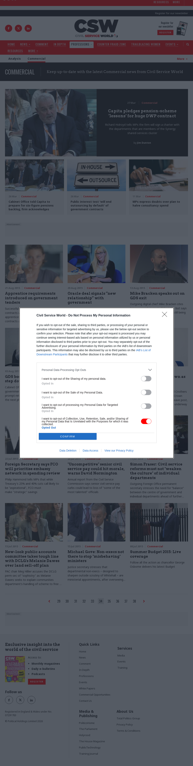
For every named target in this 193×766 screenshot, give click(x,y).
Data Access (90, 450)
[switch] (146, 378)
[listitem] (96, 370)
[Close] (166, 315)
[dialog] (97, 383)
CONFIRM (67, 436)
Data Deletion (68, 450)
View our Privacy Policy (118, 450)
